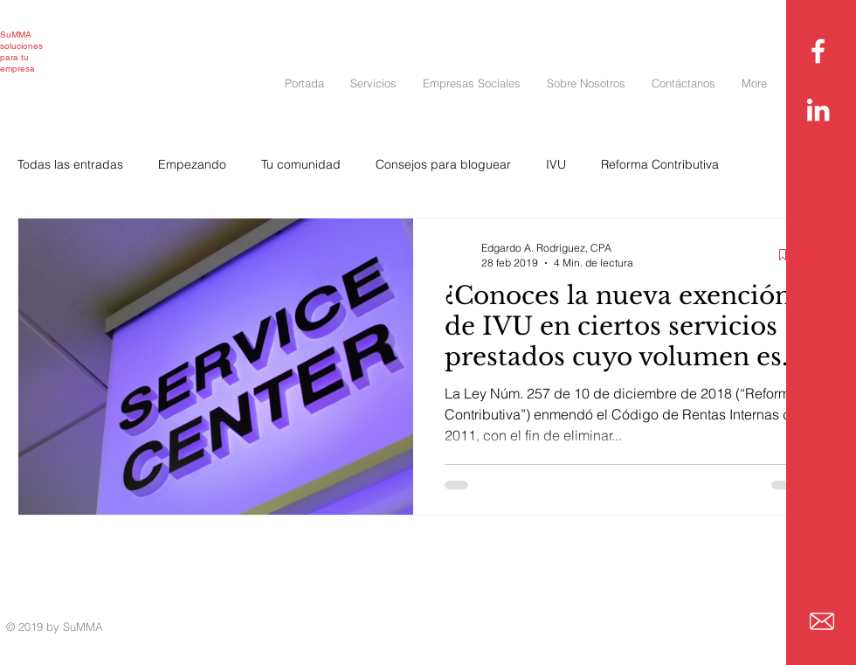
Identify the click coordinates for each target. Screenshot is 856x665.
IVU (556, 164)
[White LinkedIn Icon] (818, 110)
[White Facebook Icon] (818, 51)
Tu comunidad (301, 164)
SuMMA (15, 34)
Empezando (192, 164)
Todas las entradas (70, 164)
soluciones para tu (21, 51)
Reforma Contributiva (660, 164)
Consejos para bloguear (443, 164)
